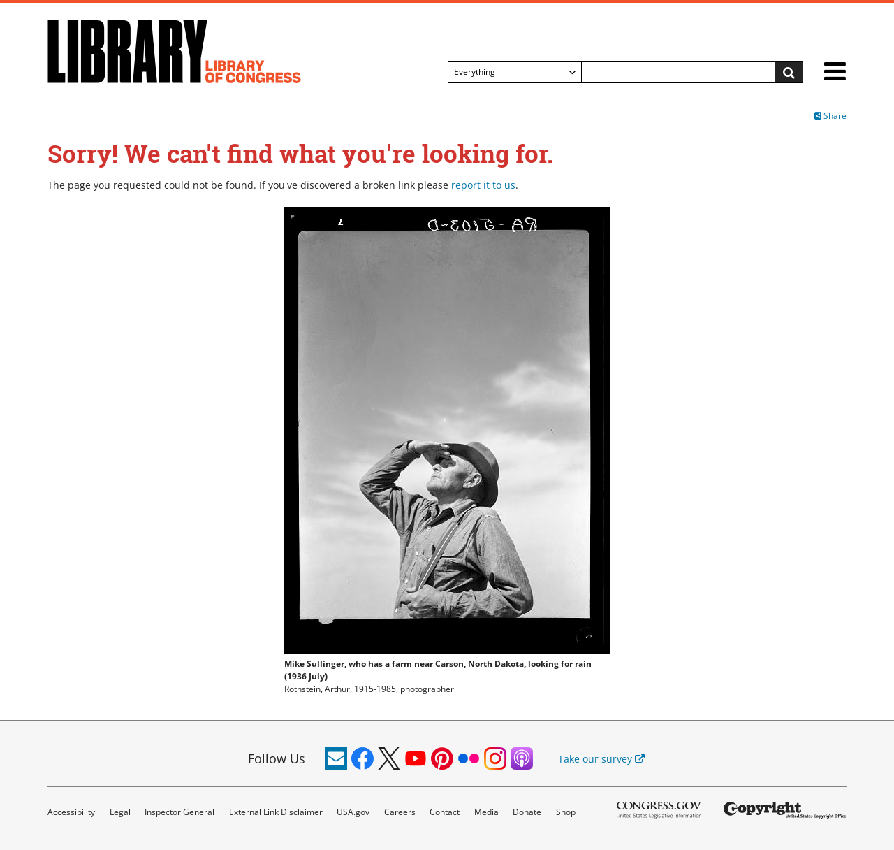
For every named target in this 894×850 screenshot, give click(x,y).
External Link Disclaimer (276, 812)
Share (830, 116)
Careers (400, 812)
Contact (445, 812)
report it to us (483, 185)
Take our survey (601, 758)
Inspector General (179, 812)
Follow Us (276, 758)
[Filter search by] (514, 72)
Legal (120, 812)
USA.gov (353, 812)
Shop (566, 812)
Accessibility (71, 812)
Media (486, 812)
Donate (527, 812)
